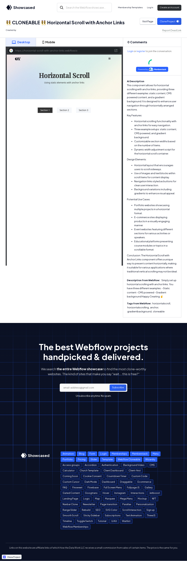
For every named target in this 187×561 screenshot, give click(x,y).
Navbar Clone (70, 504)
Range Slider (70, 509)
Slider (94, 459)
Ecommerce (144, 481)
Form (92, 453)
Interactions (137, 492)
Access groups (71, 465)
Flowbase (93, 487)
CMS (152, 465)
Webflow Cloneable (129, 459)
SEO (98, 509)
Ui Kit (114, 521)
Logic (86, 498)
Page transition (108, 504)
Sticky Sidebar (91, 515)
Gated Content (71, 492)
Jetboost (154, 492)
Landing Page (70, 498)
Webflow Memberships (75, 526)
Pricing (81, 459)
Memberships (119, 453)
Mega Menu (126, 498)
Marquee (110, 498)
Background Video (133, 465)
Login (130, 51)
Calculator (69, 470)
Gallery (149, 487)
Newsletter (89, 504)
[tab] (21, 42)
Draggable (126, 481)
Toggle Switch (85, 521)
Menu (156, 453)
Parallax (126, 504)
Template (107, 459)
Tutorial (102, 521)
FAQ (65, 487)
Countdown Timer (116, 476)
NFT (154, 498)
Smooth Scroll (70, 515)
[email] (93, 388)
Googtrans (91, 492)
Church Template (89, 470)
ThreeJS (151, 515)
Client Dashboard (113, 470)
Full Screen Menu (113, 487)
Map (97, 498)
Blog (81, 453)
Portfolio (68, 459)
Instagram (120, 492)
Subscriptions (113, 515)
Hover (106, 492)
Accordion (91, 465)
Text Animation (134, 515)
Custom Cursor (71, 481)
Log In (150, 7)
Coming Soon (70, 476)
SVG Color (111, 509)
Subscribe (118, 387)
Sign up (150, 509)
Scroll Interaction (131, 509)
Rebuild (86, 509)
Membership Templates (130, 7)
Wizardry (150, 459)
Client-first (135, 470)
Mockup (142, 498)
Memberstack (140, 453)
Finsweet (77, 487)
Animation (68, 453)
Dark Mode (91, 481)
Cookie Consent (92, 476)
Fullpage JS (133, 487)
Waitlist (126, 521)
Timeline (67, 521)
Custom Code (139, 476)
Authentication (110, 465)
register (141, 51)
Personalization (145, 504)
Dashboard (108, 481)
